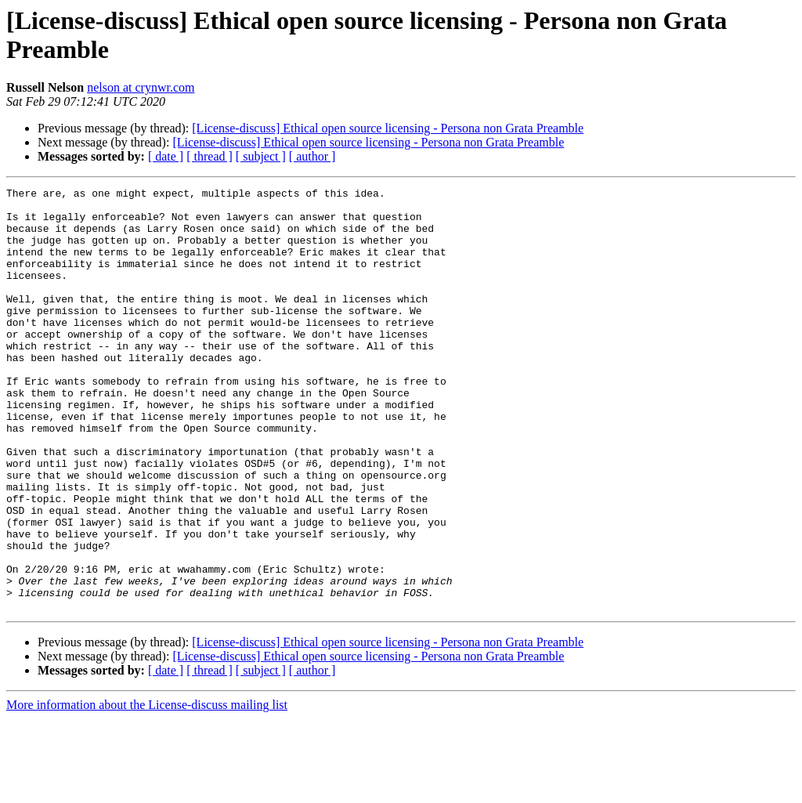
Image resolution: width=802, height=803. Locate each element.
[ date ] (165, 156)
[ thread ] (209, 156)
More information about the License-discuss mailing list (146, 789)
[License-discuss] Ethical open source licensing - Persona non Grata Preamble (387, 128)
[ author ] (312, 156)
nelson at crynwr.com (140, 87)
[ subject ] (261, 156)
